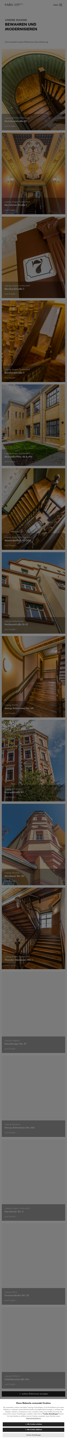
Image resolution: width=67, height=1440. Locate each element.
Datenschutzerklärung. (33, 1418)
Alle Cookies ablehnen (34, 1430)
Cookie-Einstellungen (33, 1435)
